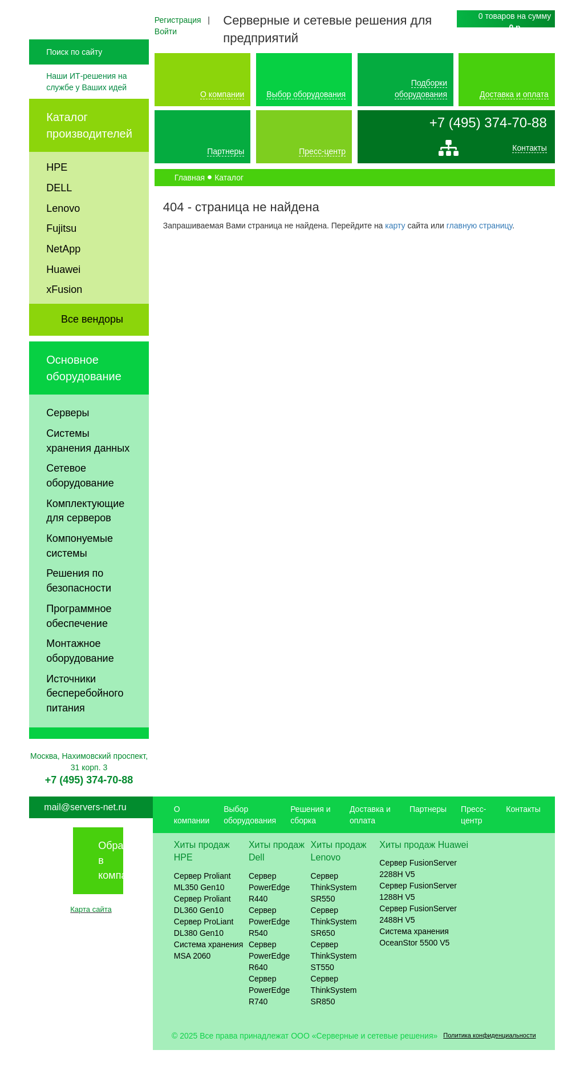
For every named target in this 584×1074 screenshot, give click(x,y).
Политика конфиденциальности (489, 1059)
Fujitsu (61, 252)
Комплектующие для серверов (85, 534)
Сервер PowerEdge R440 (269, 911)
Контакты (529, 150)
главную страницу (479, 225)
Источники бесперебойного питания (84, 717)
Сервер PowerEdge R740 (269, 1014)
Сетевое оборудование (79, 499)
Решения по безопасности (78, 605)
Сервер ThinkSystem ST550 (334, 980)
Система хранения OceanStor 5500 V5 (414, 961)
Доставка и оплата (514, 94)
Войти (166, 31)
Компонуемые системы (79, 570)
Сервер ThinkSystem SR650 (334, 946)
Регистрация (178, 20)
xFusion (64, 313)
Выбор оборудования (306, 94)
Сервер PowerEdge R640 (269, 980)
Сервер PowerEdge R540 (269, 946)
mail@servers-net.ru (85, 830)
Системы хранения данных (87, 464)
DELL (59, 211)
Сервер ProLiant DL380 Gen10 (204, 951)
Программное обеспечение (78, 639)
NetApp (63, 272)
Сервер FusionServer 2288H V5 (418, 892)
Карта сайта (90, 933)
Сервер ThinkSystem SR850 (334, 1014)
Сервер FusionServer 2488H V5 (418, 938)
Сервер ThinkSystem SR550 (334, 911)
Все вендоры (92, 343)
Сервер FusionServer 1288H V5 (418, 915)
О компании (222, 94)
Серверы (67, 437)
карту (395, 225)
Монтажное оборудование (79, 675)
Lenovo (63, 232)
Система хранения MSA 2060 (209, 974)
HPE (56, 191)
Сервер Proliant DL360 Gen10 (202, 928)
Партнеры (225, 151)
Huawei (63, 293)
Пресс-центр (322, 151)
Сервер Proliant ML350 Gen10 (202, 905)
